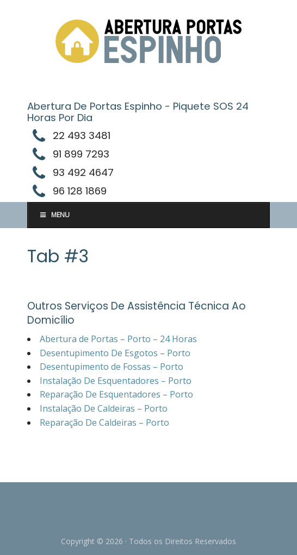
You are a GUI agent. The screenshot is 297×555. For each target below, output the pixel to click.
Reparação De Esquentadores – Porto (116, 394)
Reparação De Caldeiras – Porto (104, 422)
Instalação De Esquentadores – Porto (115, 381)
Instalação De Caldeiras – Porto (104, 408)
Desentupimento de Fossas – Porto (111, 367)
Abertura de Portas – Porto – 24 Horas (118, 339)
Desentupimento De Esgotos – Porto (115, 353)
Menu (54, 214)
